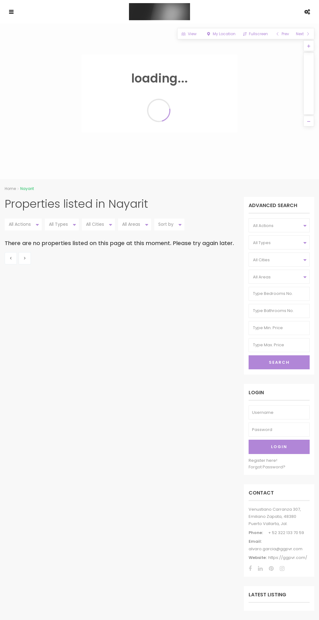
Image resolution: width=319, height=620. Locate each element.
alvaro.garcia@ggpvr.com (275, 549)
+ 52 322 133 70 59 (286, 533)
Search (279, 362)
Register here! (263, 460)
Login (279, 447)
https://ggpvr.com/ (287, 558)
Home (10, 188)
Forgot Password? (267, 467)
